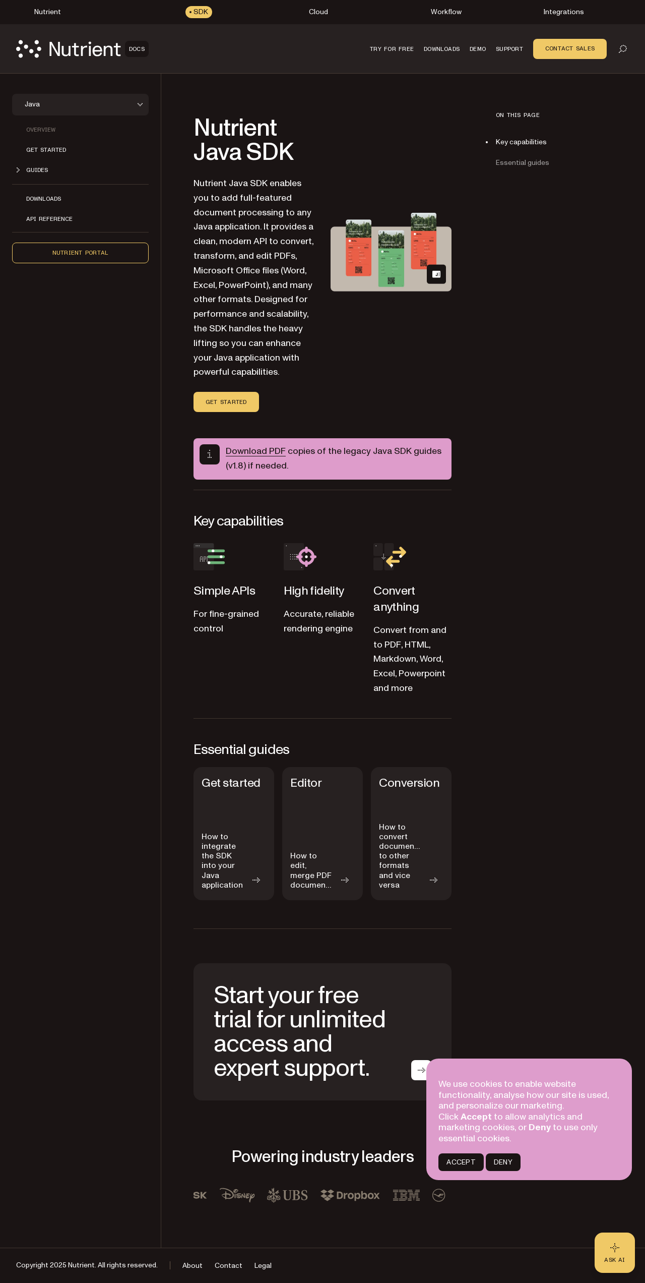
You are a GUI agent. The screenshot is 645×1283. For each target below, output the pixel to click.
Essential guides (522, 162)
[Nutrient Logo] (82, 49)
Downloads (43, 199)
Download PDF (256, 451)
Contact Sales (570, 48)
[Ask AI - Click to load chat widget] (615, 1253)
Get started (46, 150)
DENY (503, 1162)
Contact (228, 1265)
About (192, 1265)
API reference (49, 219)
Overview (40, 130)
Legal (263, 1265)
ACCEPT (460, 1162)
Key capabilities (521, 142)
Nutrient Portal (80, 253)
